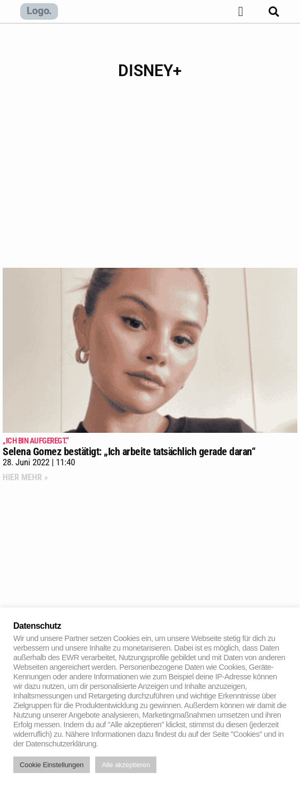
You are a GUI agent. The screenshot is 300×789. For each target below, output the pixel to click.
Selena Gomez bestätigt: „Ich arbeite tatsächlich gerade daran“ (150, 446)
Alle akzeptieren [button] (126, 765)
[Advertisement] (150, 182)
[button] (240, 12)
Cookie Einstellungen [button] (52, 765)
